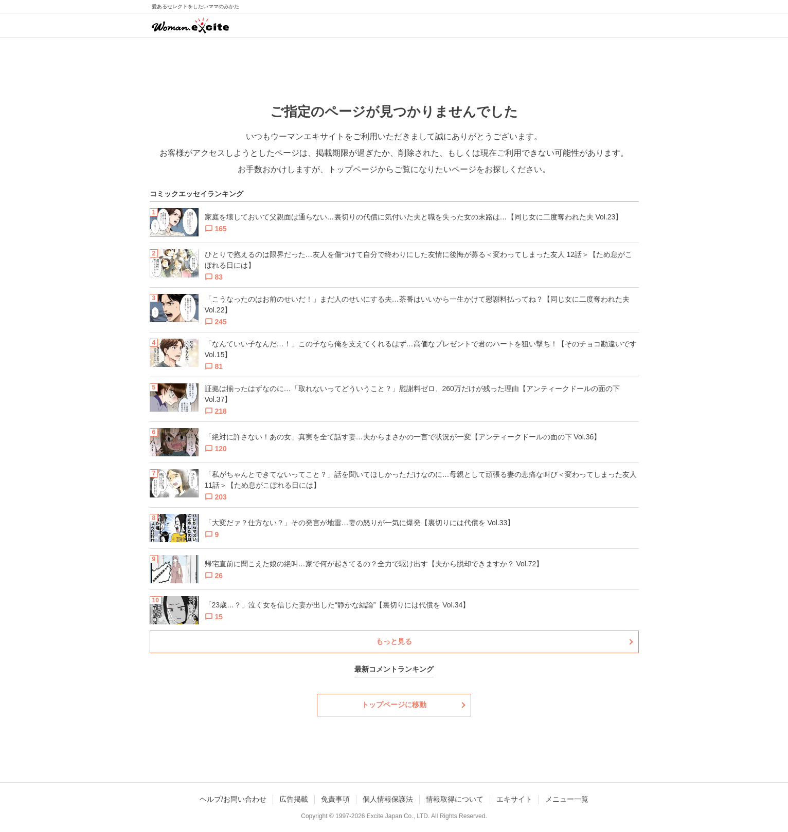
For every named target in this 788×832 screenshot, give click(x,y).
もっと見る (394, 641)
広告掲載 (293, 799)
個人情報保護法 (388, 799)
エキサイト (514, 799)
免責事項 (335, 799)
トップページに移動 (394, 704)
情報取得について (454, 799)
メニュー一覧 (566, 799)
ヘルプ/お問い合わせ (233, 799)
